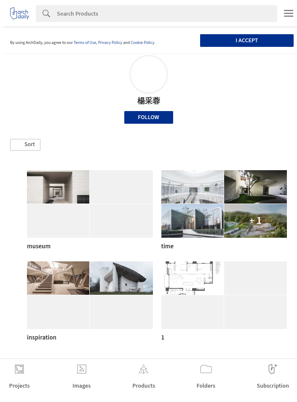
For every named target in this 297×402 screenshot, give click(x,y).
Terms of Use (85, 43)
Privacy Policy (110, 43)
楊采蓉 (148, 101)
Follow (148, 117)
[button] (25, 145)
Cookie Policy (142, 43)
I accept (246, 40)
